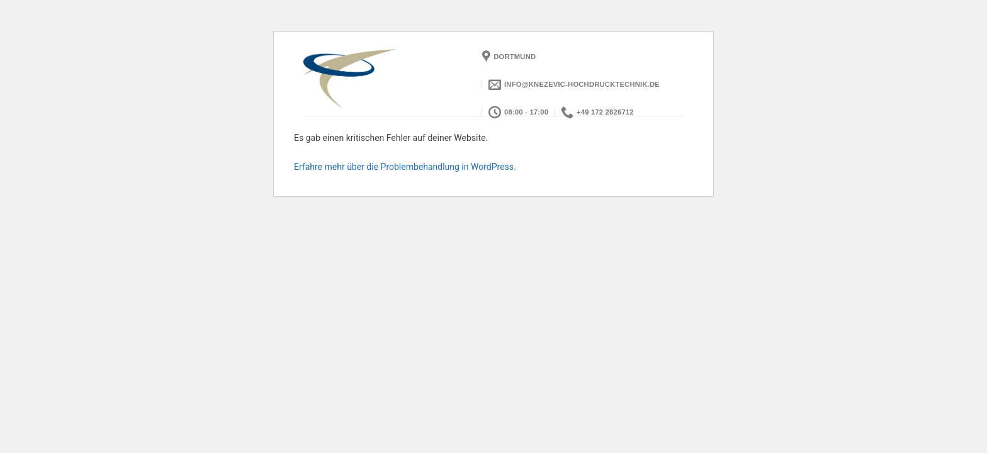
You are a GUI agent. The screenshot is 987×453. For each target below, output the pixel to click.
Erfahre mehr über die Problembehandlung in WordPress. (405, 167)
